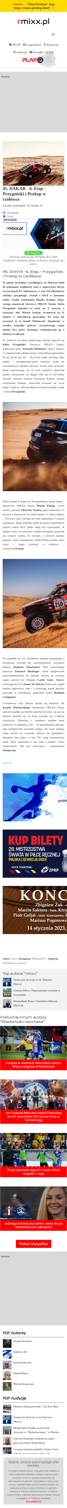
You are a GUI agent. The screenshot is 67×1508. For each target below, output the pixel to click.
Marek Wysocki (22, 1341)
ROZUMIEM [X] (33, 1502)
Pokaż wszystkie (33, 1244)
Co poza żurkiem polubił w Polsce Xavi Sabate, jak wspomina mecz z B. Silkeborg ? (35, 1453)
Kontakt (36, 52)
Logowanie (32, 44)
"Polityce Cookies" (41, 1498)
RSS (50, 52)
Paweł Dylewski (22, 1362)
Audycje (20, 52)
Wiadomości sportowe (15, 963)
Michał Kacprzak (23, 1384)
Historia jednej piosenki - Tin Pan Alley (36, 1406)
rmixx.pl (7, 762)
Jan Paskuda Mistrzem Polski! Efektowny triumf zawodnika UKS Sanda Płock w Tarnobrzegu (33, 1116)
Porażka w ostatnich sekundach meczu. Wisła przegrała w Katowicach (33, 1064)
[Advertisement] (33, 108)
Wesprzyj (51, 44)
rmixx (14, 958)
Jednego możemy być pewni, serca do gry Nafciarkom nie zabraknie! (33, 1225)
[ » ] (52, 8)
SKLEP (15, 44)
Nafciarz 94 (20, 1351)
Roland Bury (20, 1373)
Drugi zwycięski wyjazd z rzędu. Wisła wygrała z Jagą (33, 1171)
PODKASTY (39, 958)
